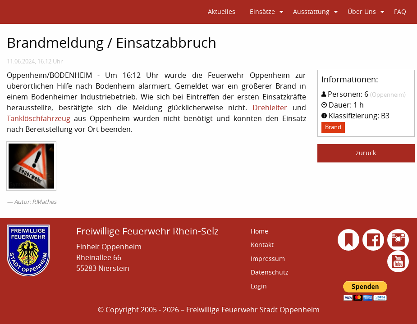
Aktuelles (221, 11)
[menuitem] (222, 12)
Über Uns (362, 11)
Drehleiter (269, 107)
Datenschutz (270, 272)
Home (259, 231)
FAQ (400, 11)
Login (259, 286)
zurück (366, 152)
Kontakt (262, 244)
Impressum (268, 258)
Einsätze (262, 11)
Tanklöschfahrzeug (38, 118)
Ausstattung (311, 11)
